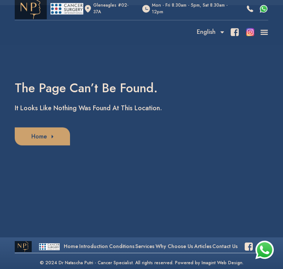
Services (144, 246)
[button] (264, 27)
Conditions (121, 246)
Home (71, 246)
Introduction (93, 246)
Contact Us (225, 246)
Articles (203, 246)
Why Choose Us (174, 246)
